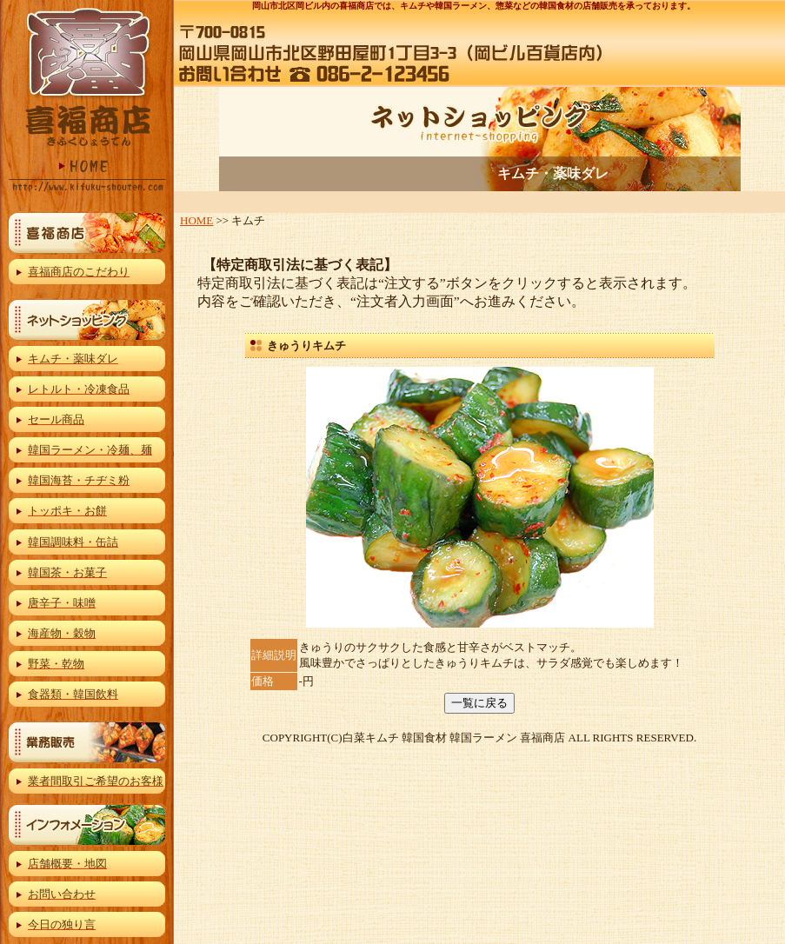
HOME (196, 220)
